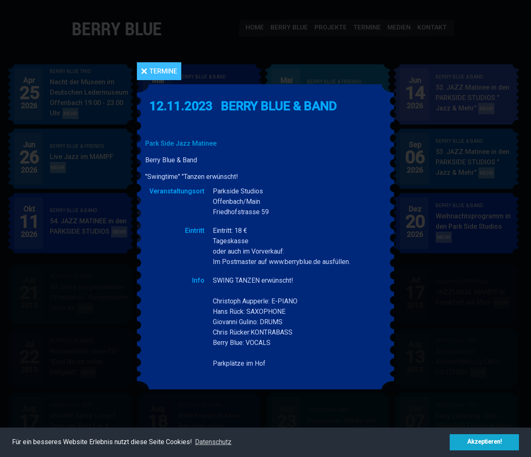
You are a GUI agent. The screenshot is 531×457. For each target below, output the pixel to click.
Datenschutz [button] (213, 442)
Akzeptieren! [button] (484, 441)
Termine (163, 71)
